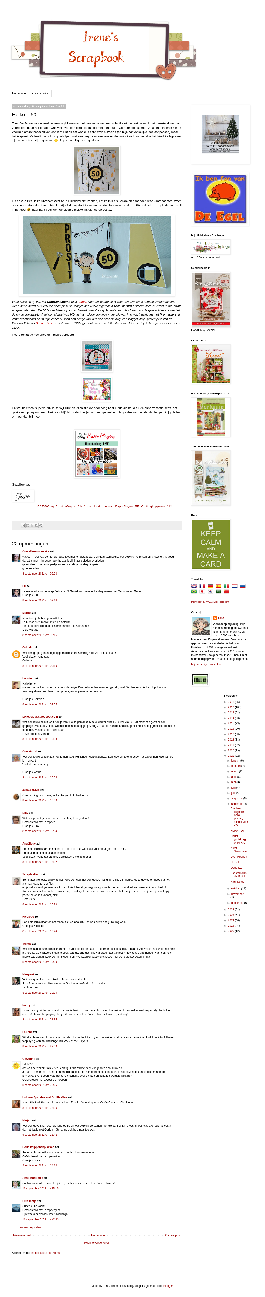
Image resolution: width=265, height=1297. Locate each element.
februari (236, 766)
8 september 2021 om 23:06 (39, 1085)
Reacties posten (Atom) (45, 1252)
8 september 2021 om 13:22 (39, 862)
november (237, 894)
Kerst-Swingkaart (238, 849)
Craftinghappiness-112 (156, 506)
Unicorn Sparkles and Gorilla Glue (44, 1097)
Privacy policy (40, 93)
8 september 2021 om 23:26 (39, 1108)
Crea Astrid (29, 751)
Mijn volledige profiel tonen (207, 664)
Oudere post (172, 1235)
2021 (231, 755)
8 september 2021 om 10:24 (39, 777)
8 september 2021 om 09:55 (39, 704)
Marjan (27, 1120)
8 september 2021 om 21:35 (39, 1019)
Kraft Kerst (237, 881)
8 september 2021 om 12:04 (39, 831)
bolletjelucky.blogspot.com (40, 716)
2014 (231, 718)
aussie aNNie (31, 790)
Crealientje (29, 1201)
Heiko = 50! (237, 830)
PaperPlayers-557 (127, 506)
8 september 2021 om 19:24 (39, 931)
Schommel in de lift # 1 (238, 874)
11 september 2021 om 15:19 (40, 1188)
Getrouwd (236, 867)
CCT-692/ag (45, 506)
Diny (25, 812)
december (237, 902)
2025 (231, 925)
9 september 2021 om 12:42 (39, 1134)
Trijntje (26, 943)
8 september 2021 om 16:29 (39, 904)
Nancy (26, 1005)
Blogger (168, 1286)
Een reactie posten (29, 1227)
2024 (231, 920)
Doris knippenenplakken (38, 1147)
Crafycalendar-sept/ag (99, 506)
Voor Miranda (238, 856)
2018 (231, 739)
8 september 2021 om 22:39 (39, 1046)
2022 (231, 909)
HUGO (234, 862)
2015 (231, 723)
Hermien (27, 678)
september (238, 803)
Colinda (27, 647)
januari (235, 760)
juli (233, 793)
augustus (237, 798)
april (234, 776)
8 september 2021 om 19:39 (39, 962)
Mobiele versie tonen (97, 1242)
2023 (231, 914)
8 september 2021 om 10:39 (39, 800)
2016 (231, 728)
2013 (231, 712)
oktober (236, 888)
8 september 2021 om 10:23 (39, 739)
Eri (24, 586)
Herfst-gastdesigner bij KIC (238, 839)
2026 (231, 931)
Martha (26, 613)
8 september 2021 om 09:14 (39, 600)
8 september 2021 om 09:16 (39, 635)
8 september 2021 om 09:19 (39, 665)
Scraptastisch (31, 874)
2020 (231, 750)
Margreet (28, 974)
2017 (231, 734)
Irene (221, 618)
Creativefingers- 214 (69, 506)
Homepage (19, 93)
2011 (231, 702)
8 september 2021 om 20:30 (39, 992)
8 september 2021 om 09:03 (39, 573)
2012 (231, 707)
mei (233, 782)
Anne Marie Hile (32, 1178)
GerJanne (28, 1058)
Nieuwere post (22, 1235)
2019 (231, 745)
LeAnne (27, 1032)
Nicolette (28, 916)
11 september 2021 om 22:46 (40, 1219)
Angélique (29, 843)
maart (235, 771)
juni (233, 787)
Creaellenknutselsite (35, 551)
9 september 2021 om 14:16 (39, 1165)
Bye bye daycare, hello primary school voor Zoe (239, 817)
